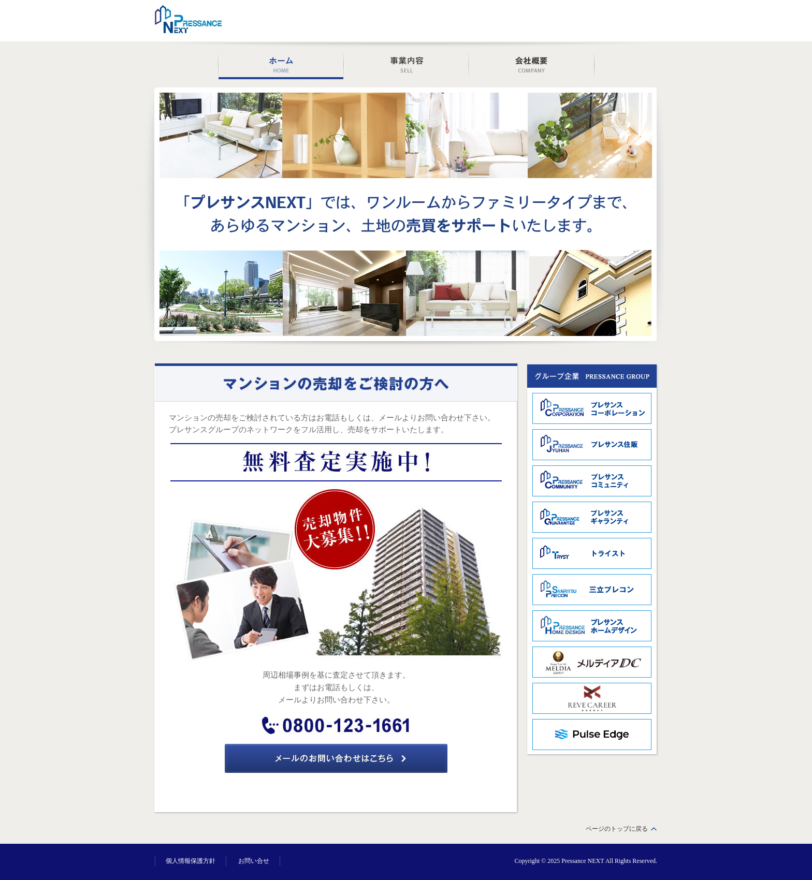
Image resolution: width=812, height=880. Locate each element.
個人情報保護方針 (190, 860)
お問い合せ (253, 860)
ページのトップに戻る (617, 828)
